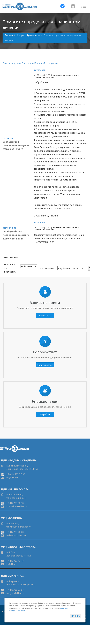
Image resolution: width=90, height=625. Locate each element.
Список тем (27, 63)
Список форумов (12, 63)
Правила (39, 63)
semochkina (9, 227)
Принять (75, 616)
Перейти (45, 414)
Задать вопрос (45, 364)
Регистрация (51, 63)
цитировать (40, 69)
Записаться (45, 315)
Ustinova (8, 138)
